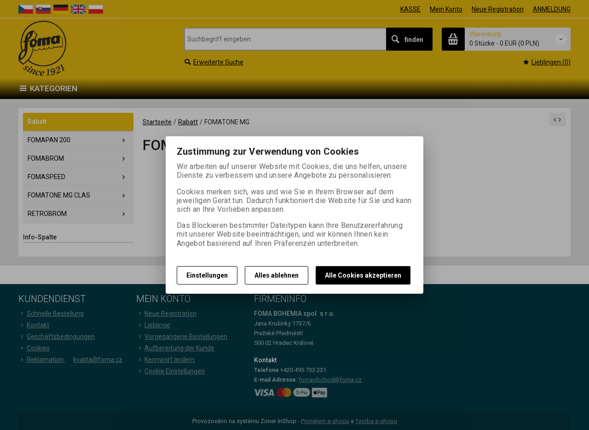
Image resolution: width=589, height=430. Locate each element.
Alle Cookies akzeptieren (363, 275)
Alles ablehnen (276, 275)
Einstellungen (207, 275)
